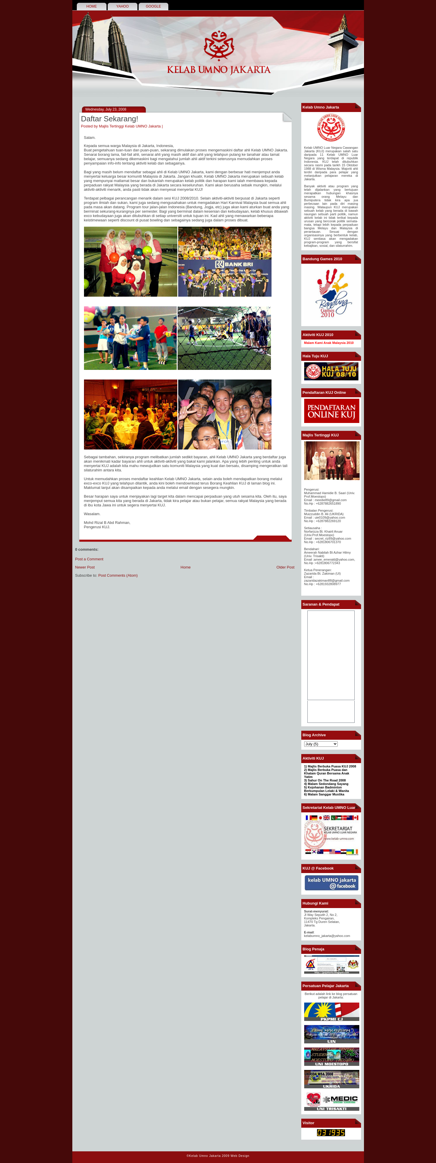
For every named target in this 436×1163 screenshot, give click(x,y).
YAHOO (122, 6)
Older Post (285, 567)
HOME (91, 6)
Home (186, 567)
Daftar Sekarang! (110, 118)
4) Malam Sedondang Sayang (326, 784)
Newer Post (85, 567)
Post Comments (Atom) (118, 575)
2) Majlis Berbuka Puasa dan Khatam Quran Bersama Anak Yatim (326, 773)
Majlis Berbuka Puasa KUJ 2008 (332, 766)
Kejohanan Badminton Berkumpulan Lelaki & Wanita (326, 789)
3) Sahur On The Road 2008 (325, 780)
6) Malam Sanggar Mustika (324, 794)
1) (306, 766)
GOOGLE (153, 6)
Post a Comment (89, 559)
